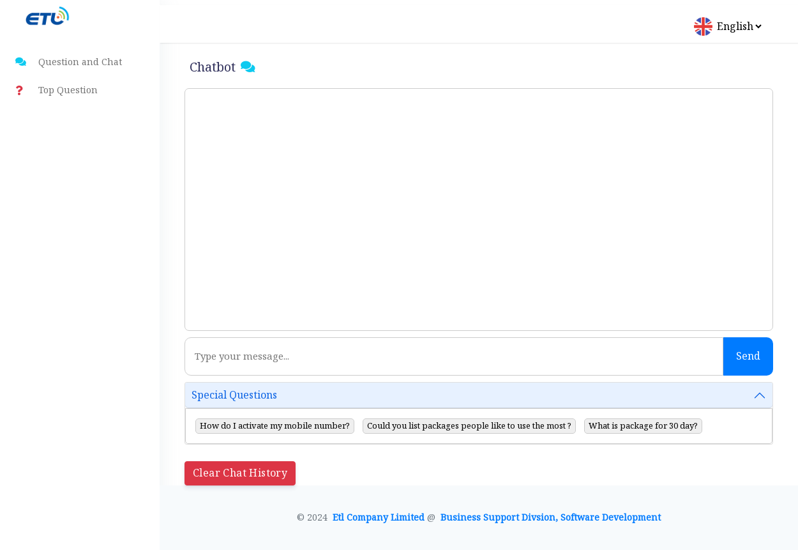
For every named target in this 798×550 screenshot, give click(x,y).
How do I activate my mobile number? (275, 425)
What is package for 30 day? (643, 425)
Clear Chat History (240, 473)
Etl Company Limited (380, 517)
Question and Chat (68, 62)
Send (748, 356)
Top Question (56, 90)
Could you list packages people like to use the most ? (469, 425)
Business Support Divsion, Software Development (550, 517)
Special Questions (234, 395)
